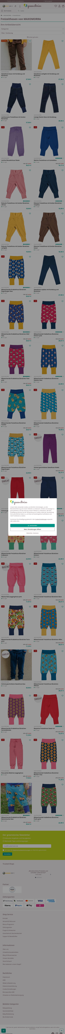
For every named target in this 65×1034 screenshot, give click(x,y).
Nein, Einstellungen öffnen (32, 529)
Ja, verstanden (32, 525)
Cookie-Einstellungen (41, 519)
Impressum (35, 533)
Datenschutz (29, 533)
